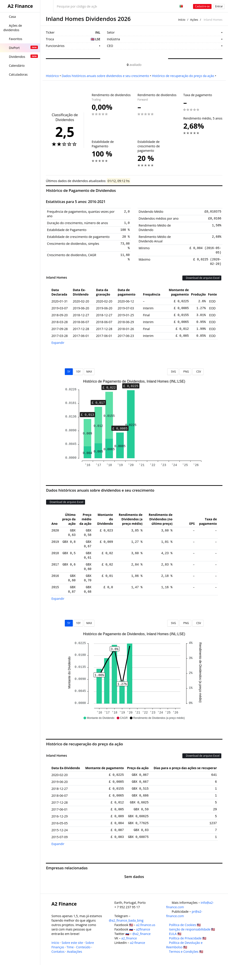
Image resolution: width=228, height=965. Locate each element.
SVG (173, 371)
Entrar (219, 6)
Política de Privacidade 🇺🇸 (187, 938)
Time (70, 947)
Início (181, 20)
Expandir (57, 343)
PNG (185, 371)
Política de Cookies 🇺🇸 (185, 925)
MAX (89, 371)
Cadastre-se (202, 6)
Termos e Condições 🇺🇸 (186, 951)
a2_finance (129, 938)
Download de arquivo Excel (202, 278)
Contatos (58, 951)
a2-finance (137, 943)
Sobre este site (72, 943)
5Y (68, 371)
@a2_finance (141, 934)
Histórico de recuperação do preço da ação (183, 76)
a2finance (143, 929)
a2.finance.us (145, 925)
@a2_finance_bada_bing (126, 920)
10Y (78, 371)
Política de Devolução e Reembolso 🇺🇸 (184, 945)
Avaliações (74, 951)
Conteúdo (83, 947)
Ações (194, 20)
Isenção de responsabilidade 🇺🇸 (192, 929)
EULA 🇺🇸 (175, 934)
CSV (198, 371)
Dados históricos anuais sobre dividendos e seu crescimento (105, 76)
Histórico (52, 76)
